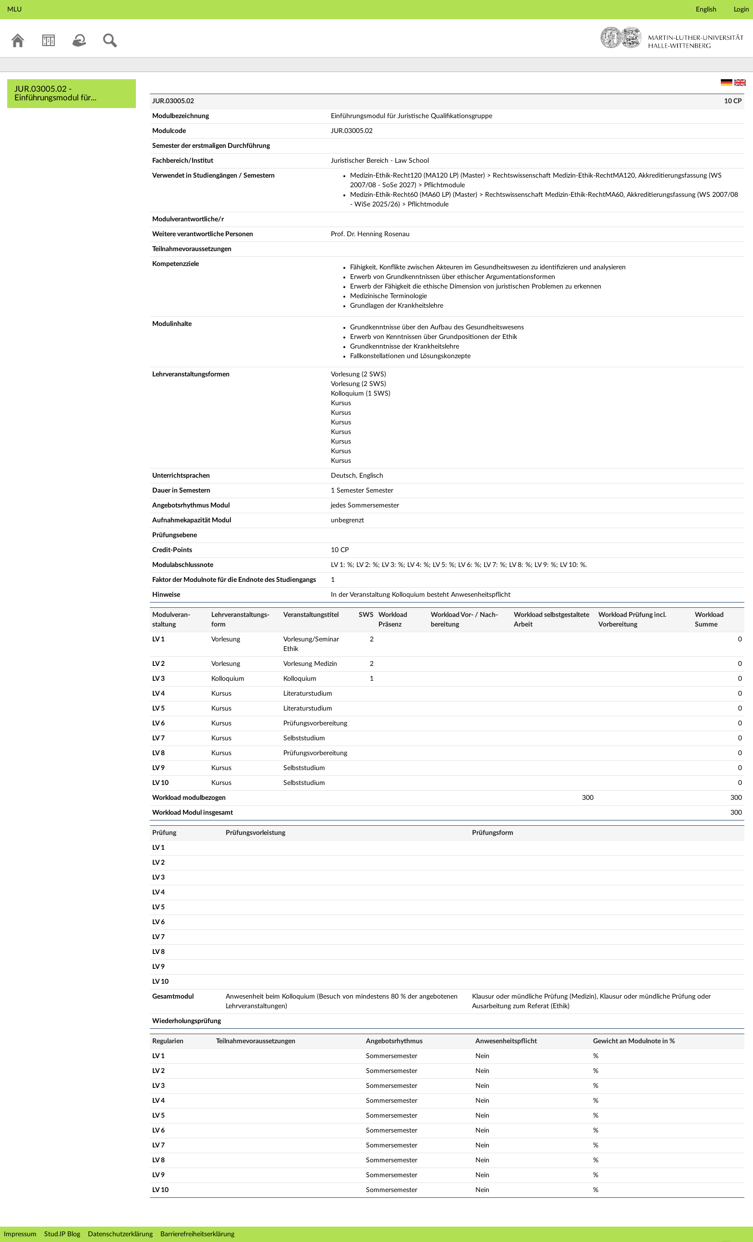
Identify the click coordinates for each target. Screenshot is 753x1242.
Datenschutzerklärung (120, 1234)
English (706, 9)
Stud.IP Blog (62, 1234)
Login (741, 9)
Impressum (20, 1234)
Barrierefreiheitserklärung (197, 1234)
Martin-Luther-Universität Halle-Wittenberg (672, 37)
